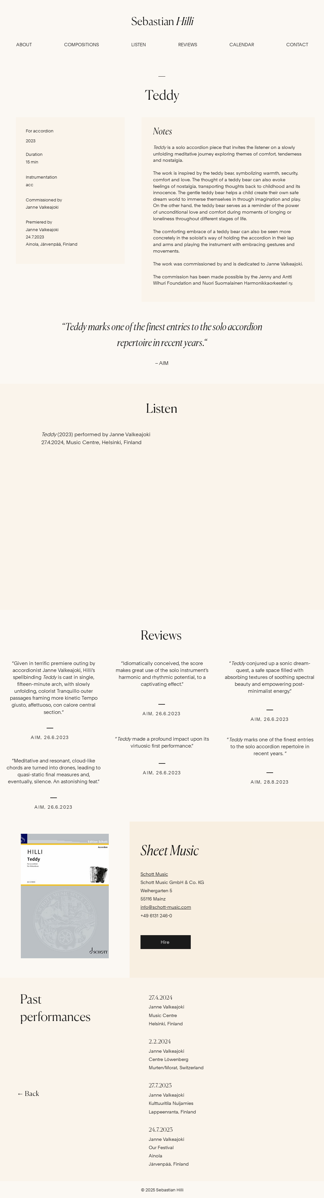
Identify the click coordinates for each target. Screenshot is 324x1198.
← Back (28, 1094)
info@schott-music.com (166, 907)
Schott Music (154, 874)
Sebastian (162, 21)
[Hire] (166, 942)
